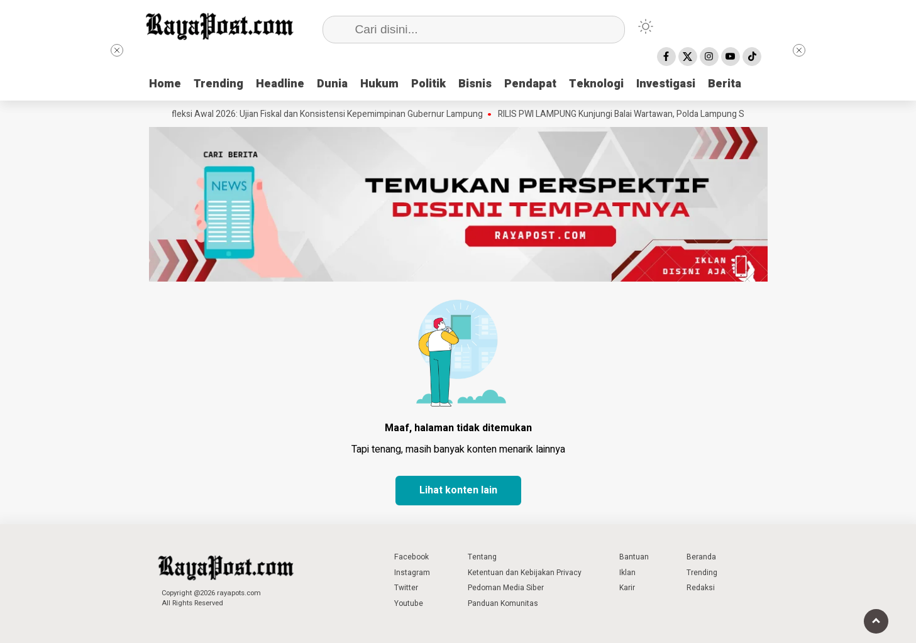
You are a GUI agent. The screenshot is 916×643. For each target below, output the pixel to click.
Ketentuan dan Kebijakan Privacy (525, 572)
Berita (724, 83)
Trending (218, 83)
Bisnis (475, 83)
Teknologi (596, 83)
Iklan (627, 572)
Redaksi (701, 587)
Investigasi (665, 83)
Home (165, 83)
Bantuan (634, 557)
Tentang (482, 557)
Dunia (332, 83)
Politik (428, 83)
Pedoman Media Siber (506, 587)
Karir (627, 587)
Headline (280, 83)
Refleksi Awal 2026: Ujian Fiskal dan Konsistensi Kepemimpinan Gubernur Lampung (327, 114)
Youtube (408, 603)
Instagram (412, 572)
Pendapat (530, 83)
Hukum (379, 83)
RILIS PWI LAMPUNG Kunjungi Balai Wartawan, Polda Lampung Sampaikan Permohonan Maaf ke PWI (696, 114)
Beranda (701, 557)
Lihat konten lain (458, 490)
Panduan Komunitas (503, 603)
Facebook (411, 557)
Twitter (406, 587)
